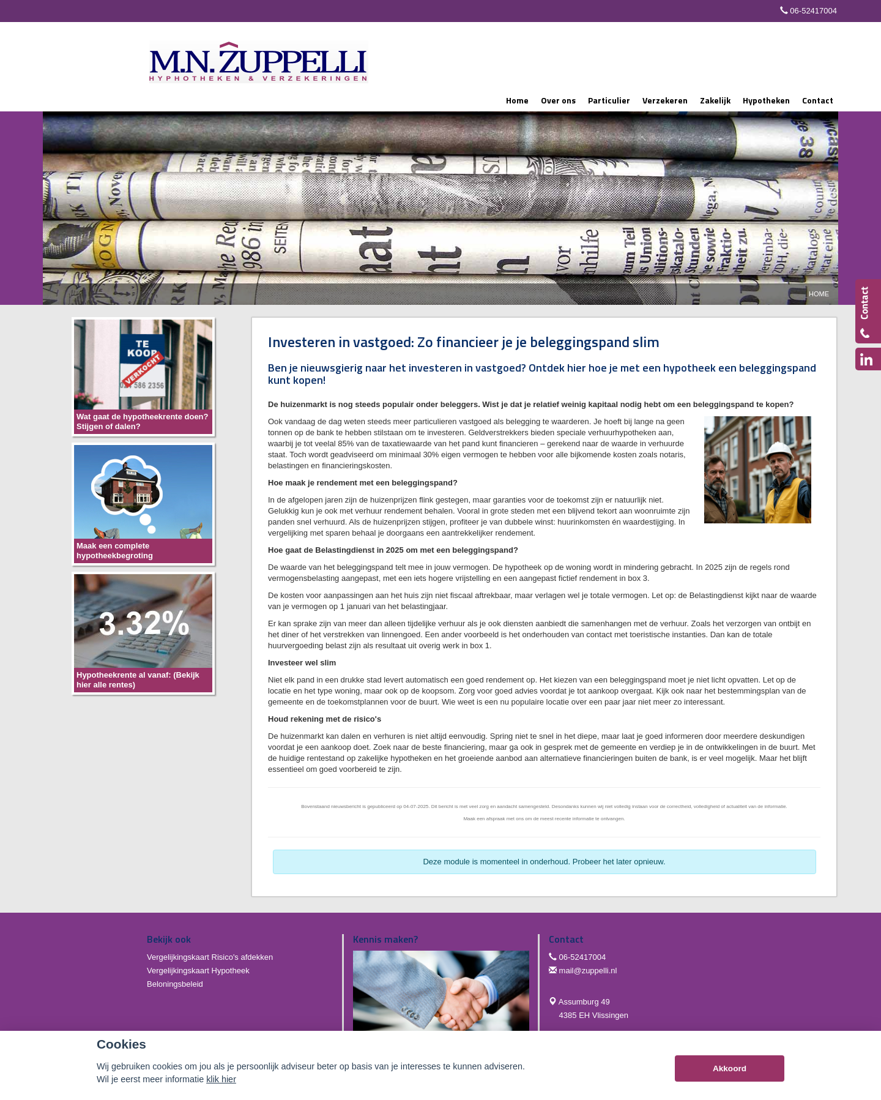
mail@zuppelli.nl (588, 970)
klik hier (221, 1079)
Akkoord (729, 1068)
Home (819, 293)
